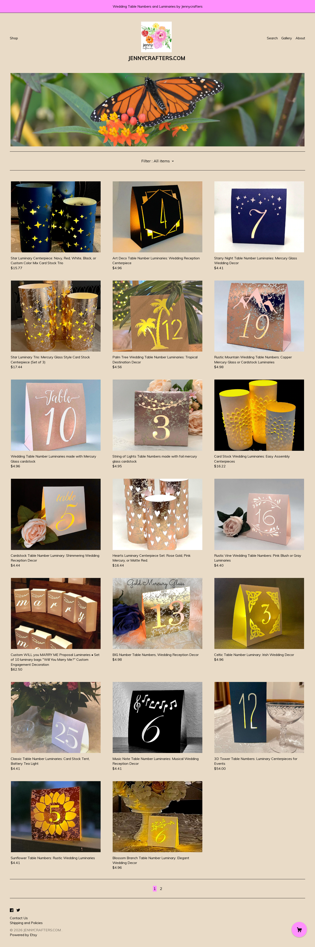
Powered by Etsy (23, 935)
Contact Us (19, 918)
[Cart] (299, 929)
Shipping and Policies (26, 923)
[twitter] (18, 910)
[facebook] (11, 910)
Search (272, 38)
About (300, 38)
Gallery (286, 38)
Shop (14, 38)
